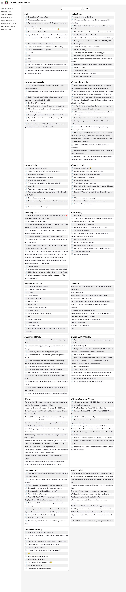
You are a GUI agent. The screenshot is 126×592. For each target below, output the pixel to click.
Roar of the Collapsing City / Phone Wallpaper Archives (92, 248)
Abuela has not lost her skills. (37, 32)
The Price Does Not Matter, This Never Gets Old (90, 408)
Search (86, 8)
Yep (29, 56)
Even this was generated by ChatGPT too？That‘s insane (47, 541)
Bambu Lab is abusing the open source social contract (89, 295)
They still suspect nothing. (36, 198)
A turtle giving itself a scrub (37, 20)
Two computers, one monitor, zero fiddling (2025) (90, 53)
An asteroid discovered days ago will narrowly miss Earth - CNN (46, 441)
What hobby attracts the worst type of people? (43, 352)
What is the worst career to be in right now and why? (45, 369)
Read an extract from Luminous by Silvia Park (86, 497)
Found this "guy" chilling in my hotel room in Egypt (44, 171)
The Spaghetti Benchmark (36, 559)
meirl (29, 59)
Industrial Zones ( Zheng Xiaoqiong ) (40, 313)
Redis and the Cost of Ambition (81, 298)
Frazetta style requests (81, 180)
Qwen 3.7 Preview (80, 67)
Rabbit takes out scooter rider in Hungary (41, 189)
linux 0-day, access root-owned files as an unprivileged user (90, 301)
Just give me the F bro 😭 (82, 168)
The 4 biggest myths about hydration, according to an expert (91, 509)
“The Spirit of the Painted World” (84, 224)
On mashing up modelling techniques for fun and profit (46, 106)
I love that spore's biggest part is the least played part (45, 236)
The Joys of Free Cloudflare (37, 103)
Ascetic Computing (77, 292)
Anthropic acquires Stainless (83, 17)
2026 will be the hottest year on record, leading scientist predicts (92, 521)
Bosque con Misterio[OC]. (36, 298)
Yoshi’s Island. (32, 304)
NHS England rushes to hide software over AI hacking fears (90, 512)
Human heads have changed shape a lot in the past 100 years (91, 473)
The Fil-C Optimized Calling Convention (87, 47)
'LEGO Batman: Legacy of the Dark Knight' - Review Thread (47, 272)
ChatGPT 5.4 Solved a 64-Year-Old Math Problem (44, 550)
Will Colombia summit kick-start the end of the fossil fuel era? (91, 494)
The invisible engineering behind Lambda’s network (45, 488)
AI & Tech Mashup (7, 8)
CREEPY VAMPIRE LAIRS (37, 289)
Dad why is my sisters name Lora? (85, 378)
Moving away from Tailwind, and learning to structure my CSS (91, 313)
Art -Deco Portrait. (80, 239)
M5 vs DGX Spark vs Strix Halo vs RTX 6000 (89, 381)
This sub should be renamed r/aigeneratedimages (90, 201)
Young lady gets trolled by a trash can (40, 177)
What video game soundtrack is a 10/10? (41, 367)
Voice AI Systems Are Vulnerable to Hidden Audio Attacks (93, 65)
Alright (30, 316)
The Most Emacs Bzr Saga (80, 325)
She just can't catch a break (37, 180)
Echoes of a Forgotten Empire (84, 242)
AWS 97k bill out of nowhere (37, 494)
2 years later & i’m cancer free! (38, 17)
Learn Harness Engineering (83, 76)
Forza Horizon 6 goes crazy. (37, 221)
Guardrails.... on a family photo (84, 189)
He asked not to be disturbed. (37, 307)
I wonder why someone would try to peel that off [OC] (45, 47)
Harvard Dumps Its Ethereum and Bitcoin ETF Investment (93, 438)
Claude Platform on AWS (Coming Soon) (41, 515)
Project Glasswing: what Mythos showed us (88, 56)
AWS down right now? (35, 518)
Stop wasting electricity (81, 367)
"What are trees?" (34, 295)
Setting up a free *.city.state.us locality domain (86, 319)
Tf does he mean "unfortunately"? (85, 198)
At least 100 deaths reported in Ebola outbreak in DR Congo (94, 38)
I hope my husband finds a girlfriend (40, 50)
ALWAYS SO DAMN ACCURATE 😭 (40, 562)
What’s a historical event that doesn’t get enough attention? (47, 393)
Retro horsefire (33, 322)
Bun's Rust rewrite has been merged (83, 310)
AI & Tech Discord (6, 14)
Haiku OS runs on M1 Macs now (85, 73)
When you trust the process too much (40, 532)
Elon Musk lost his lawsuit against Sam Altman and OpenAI (93, 186)
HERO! (30, 53)
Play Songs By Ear (7, 17)
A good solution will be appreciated (39, 568)
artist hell (31, 186)
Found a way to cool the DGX (84, 355)
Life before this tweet (35, 565)
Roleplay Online (6, 29)
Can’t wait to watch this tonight (38, 207)
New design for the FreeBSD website (83, 316)
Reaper (30, 292)
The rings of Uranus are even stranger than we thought (89, 491)
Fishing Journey (33, 301)
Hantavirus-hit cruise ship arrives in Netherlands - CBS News (45, 408)
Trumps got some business (83, 204)
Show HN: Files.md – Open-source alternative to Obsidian (93, 32)
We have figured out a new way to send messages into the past (92, 476)
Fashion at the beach (35, 319)
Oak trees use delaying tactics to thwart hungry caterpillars (90, 506)
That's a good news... (81, 369)
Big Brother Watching (81, 254)
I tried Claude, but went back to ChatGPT (87, 174)
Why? (30, 62)
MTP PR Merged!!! (80, 346)
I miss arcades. (33, 266)
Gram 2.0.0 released (78, 322)
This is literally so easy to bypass (85, 183)
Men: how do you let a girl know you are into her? (44, 372)
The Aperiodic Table (80, 70)
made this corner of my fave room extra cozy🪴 (43, 29)
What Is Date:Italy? (80, 50)
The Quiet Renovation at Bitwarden (85, 35)
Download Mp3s (6, 11)
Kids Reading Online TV (8, 23)
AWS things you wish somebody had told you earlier (45, 485)
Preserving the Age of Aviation (38, 286)
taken (73, 328)
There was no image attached (38, 556)
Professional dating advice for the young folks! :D (44, 183)
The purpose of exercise (36, 174)
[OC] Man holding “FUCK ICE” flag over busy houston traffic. (48, 65)
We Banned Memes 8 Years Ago (85, 417)
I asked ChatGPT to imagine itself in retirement (43, 544)
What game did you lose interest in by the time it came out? (47, 269)
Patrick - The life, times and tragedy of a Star (89, 171)
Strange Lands (33, 310)
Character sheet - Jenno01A (83, 245)
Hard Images (78, 215)
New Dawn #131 (33, 325)
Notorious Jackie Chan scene (37, 168)
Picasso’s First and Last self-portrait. (40, 67)
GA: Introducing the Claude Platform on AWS (43, 491)
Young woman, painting (82, 251)
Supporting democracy (81, 230)
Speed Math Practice (7, 20)
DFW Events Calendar (8, 26)
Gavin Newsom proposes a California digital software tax (92, 97)
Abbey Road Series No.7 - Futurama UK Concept (90, 227)
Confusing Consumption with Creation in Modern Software (47, 115)
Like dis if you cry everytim (36, 547)
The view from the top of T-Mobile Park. (41, 44)
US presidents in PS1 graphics (84, 177)
